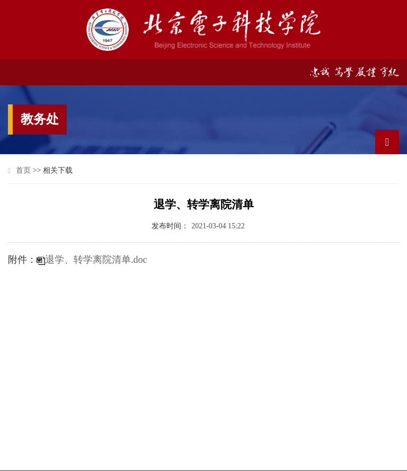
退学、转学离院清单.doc (96, 259)
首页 (23, 170)
